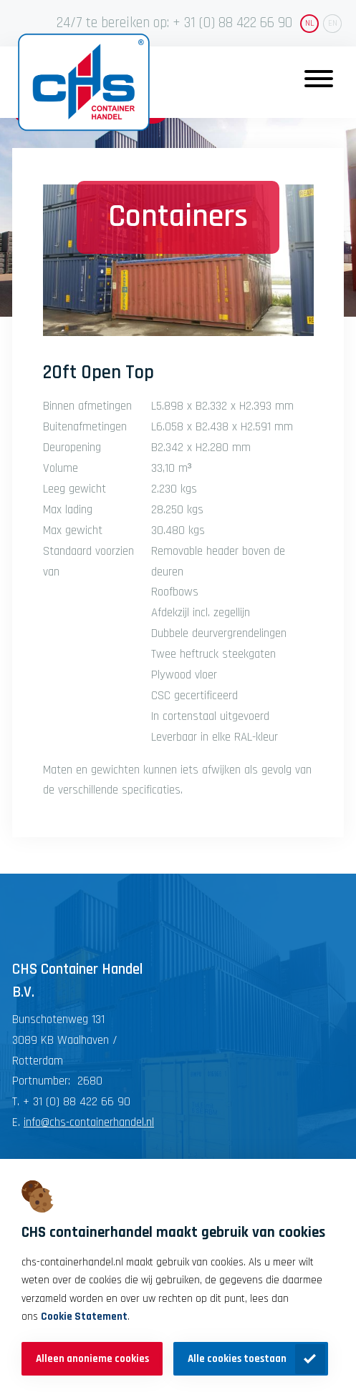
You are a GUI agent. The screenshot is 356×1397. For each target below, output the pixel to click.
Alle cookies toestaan (237, 1359)
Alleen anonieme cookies (92, 1359)
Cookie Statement (84, 1316)
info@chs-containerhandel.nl (89, 1122)
